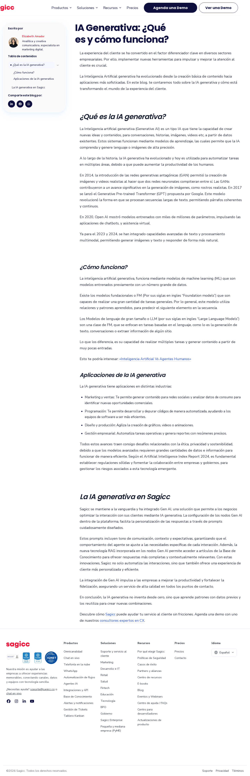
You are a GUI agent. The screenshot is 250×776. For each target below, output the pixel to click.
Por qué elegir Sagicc (151, 651)
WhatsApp (70, 671)
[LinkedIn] (24, 701)
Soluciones (98, 11)
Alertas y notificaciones (78, 703)
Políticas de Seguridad (152, 658)
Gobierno (106, 713)
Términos (238, 771)
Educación (107, 694)
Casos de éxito (147, 664)
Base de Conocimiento (78, 696)
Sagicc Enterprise (111, 720)
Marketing (107, 662)
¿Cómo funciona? (23, 72)
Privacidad (222, 771)
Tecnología (108, 701)
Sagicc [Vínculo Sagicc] (110, 614)
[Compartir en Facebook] (20, 104)
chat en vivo (13, 693)
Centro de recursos (150, 677)
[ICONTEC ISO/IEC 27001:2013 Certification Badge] (12, 657)
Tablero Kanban (74, 716)
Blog (141, 690)
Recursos (122, 11)
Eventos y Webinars (150, 696)
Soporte (207, 771)
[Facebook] (8, 701)
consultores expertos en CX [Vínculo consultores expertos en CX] (122, 620)
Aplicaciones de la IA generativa (33, 79)
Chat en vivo (71, 658)
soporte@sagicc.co (42, 689)
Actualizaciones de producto (149, 722)
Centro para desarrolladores (148, 711)
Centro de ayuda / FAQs (152, 703)
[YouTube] (32, 701)
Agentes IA (71, 684)
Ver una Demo (229, 11)
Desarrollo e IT (110, 669)
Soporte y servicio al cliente (114, 654)
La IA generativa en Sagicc (28, 87)
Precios (142, 11)
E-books (143, 684)
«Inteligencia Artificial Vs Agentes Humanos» (155, 359)
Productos (72, 11)
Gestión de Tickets (76, 709)
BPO (103, 707)
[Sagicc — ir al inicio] (17, 11)
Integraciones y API (76, 690)
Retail (104, 675)
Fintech (105, 688)
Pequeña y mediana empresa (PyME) (113, 729)
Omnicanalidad (73, 651)
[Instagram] (16, 701)
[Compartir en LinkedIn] (11, 104)
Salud (104, 681)
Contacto (180, 658)
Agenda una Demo (180, 11)
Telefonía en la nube (77, 664)
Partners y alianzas (150, 671)
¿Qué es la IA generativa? (28, 65)
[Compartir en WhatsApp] (28, 104)
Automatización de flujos (79, 677)
